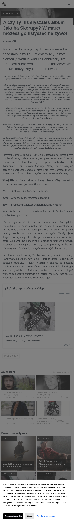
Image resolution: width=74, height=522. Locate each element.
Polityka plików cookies (46, 516)
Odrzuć (29, 516)
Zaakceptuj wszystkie (13, 516)
